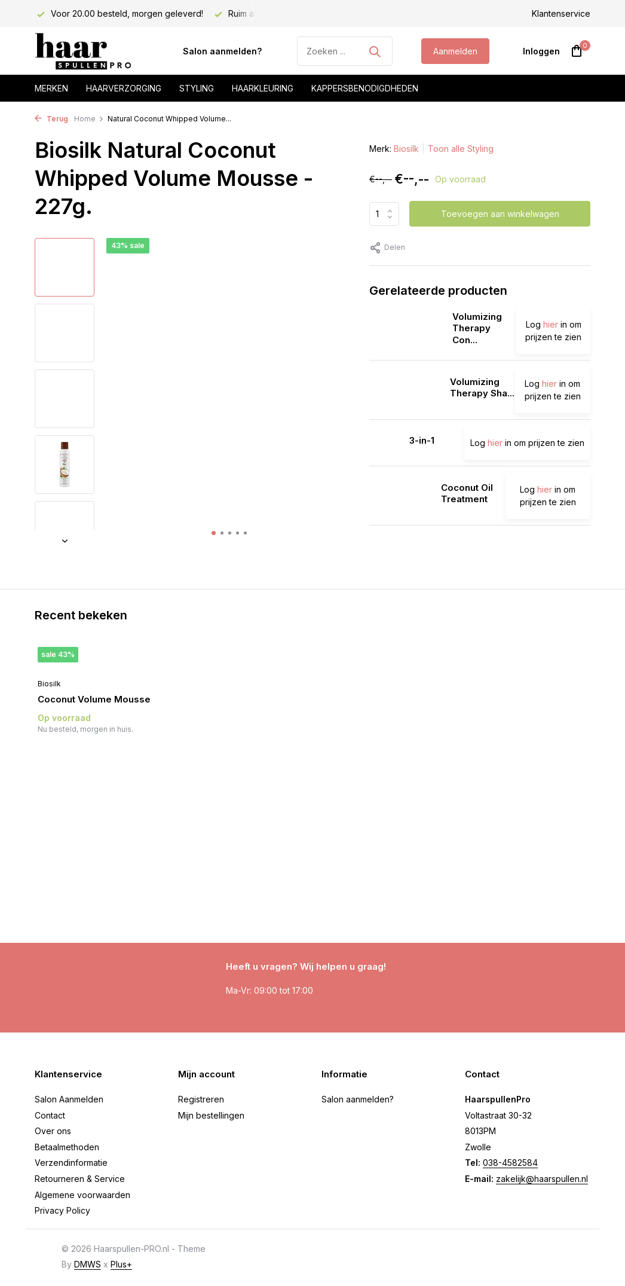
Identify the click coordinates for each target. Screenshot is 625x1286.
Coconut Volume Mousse (94, 699)
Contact (50, 1115)
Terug (51, 118)
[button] (213, 533)
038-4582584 (510, 1162)
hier (550, 324)
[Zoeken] (345, 51)
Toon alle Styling (461, 148)
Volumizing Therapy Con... (477, 328)
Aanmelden (455, 51)
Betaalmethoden (67, 1147)
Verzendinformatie (71, 1162)
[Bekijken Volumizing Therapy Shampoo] (405, 390)
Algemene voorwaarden (82, 1195)
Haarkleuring (262, 88)
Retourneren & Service (80, 1179)
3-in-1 (421, 440)
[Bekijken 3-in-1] (384, 443)
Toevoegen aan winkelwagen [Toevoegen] (500, 214)
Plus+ (121, 1264)
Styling (196, 88)
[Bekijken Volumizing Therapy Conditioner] (406, 331)
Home (89, 118)
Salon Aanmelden (69, 1099)
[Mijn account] (541, 51)
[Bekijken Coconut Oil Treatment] (400, 495)
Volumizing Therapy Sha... (482, 387)
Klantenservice (561, 13)
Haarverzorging (123, 88)
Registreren (201, 1099)
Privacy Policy (62, 1210)
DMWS (87, 1264)
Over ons (53, 1131)
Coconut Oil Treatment (467, 493)
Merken (51, 88)
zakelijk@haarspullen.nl (542, 1179)
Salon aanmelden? (222, 51)
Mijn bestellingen (211, 1115)
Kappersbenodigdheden (364, 88)
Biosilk (406, 148)
